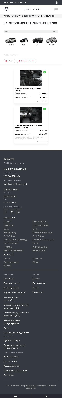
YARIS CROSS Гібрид (42, 232)
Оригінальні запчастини (15, 370)
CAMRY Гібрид (39, 221)
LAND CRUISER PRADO (43, 239)
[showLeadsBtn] (15, 396)
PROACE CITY (39, 250)
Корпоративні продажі (14, 292)
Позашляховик (11, 262)
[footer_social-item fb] (6, 212)
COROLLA (8, 225)
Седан (7, 258)
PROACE (8, 246)
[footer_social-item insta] (12, 212)
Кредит (36, 278)
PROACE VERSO (40, 246)
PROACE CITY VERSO (13, 250)
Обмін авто (38, 292)
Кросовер (37, 258)
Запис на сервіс (11, 356)
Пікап (35, 262)
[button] (57, 2)
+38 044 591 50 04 (12, 176)
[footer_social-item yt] (19, 212)
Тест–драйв (9, 278)
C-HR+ (36, 228)
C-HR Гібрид (38, 236)
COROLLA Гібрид (40, 225)
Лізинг (36, 287)
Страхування (39, 283)
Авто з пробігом (11, 287)
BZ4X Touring (10, 232)
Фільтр (10, 61)
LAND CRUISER (11, 243)
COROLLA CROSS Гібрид (15, 239)
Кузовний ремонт (12, 365)
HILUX (35, 243)
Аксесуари (9, 375)
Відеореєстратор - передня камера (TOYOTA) (28, 89)
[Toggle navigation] (56, 9)
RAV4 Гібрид (9, 236)
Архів (6, 328)
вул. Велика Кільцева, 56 (15, 2)
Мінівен (7, 265)
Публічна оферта (12, 340)
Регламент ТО (10, 361)
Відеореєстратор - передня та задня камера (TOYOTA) (28, 126)
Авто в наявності (11, 283)
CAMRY (7, 221)
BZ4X (6, 228)
